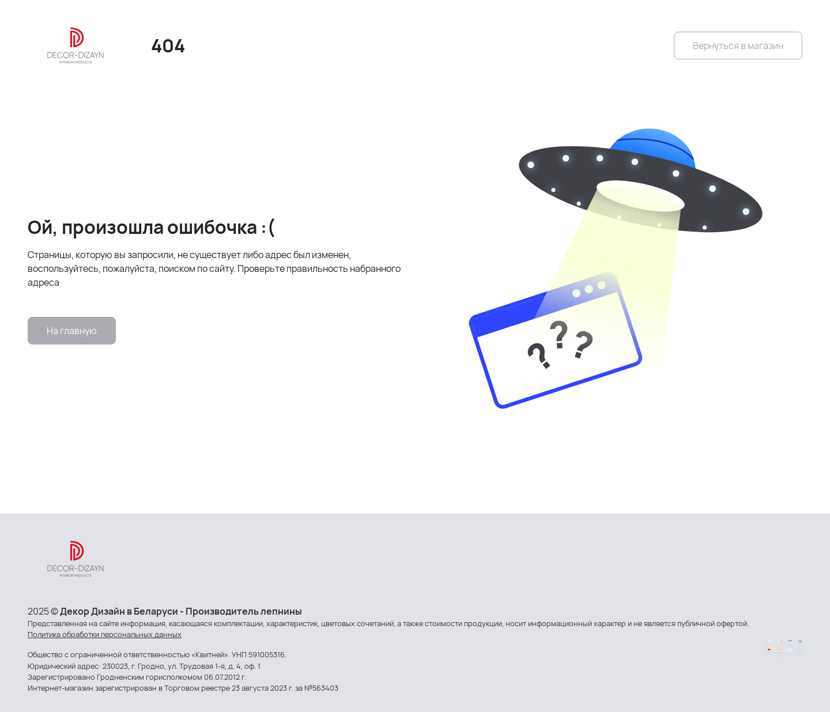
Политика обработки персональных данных (105, 634)
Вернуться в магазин (738, 45)
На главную (72, 330)
